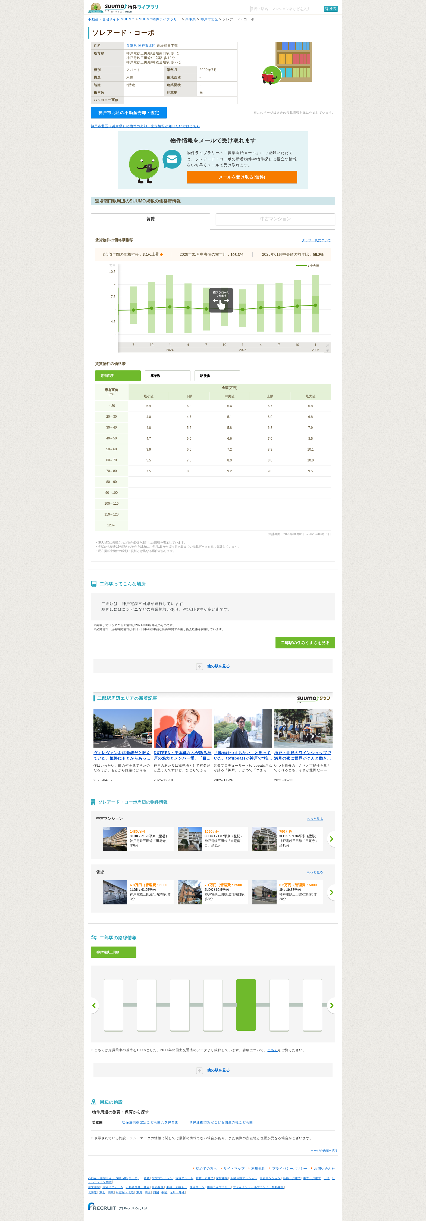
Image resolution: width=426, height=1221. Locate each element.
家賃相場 (222, 1178)
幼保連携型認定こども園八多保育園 (150, 1122)
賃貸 (147, 1178)
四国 (156, 1192)
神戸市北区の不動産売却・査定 (128, 112)
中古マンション (270, 1178)
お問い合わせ (324, 1168)
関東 (111, 1192)
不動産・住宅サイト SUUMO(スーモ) (113, 1178)
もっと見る (315, 819)
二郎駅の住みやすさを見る (305, 643)
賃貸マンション (162, 1178)
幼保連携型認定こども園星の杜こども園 (221, 1122)
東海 (139, 1192)
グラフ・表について (316, 240)
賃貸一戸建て (205, 1178)
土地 (327, 1178)
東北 (102, 1192)
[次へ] (331, 839)
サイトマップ (234, 1168)
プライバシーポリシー (290, 1168)
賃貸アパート (184, 1178)
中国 (164, 1192)
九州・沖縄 (177, 1192)
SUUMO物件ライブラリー (160, 19)
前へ (95, 1005)
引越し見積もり (176, 1187)
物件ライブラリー (219, 1187)
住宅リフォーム (112, 1187)
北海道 (92, 1192)
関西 (148, 1192)
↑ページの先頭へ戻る (323, 1150)
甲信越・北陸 (125, 1192)
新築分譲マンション (243, 1178)
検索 (333, 9)
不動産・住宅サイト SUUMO (111, 19)
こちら (272, 1050)
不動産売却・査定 (138, 1187)
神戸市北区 (209, 19)
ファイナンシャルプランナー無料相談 (258, 1187)
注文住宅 (94, 1187)
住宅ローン (197, 1187)
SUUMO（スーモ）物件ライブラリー (125, 8)
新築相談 (158, 1187)
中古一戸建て (312, 1178)
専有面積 (107, 376)
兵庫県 (190, 19)
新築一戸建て (292, 1178)
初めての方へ (206, 1168)
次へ (331, 1005)
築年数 (155, 376)
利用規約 (258, 1168)
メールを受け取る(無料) (242, 177)
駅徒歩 (205, 376)
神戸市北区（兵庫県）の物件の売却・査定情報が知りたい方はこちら (145, 126)
